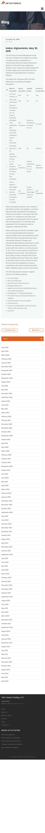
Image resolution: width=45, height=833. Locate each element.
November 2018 (6, 504)
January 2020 (6, 458)
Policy (3, 722)
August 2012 (5, 669)
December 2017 (6, 527)
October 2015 (6, 593)
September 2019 (7, 466)
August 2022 (5, 382)
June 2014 (4, 635)
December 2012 (6, 662)
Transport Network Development (12, 744)
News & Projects (6, 715)
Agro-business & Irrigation (9, 747)
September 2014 (7, 627)
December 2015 (6, 585)
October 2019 (6, 462)
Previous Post (9, 330)
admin (10, 41)
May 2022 (4, 389)
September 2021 (7, 397)
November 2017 (6, 531)
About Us (4, 712)
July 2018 (4, 516)
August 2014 (5, 631)
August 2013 (5, 646)
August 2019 (5, 470)
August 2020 (5, 439)
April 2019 (4, 485)
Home (3, 709)
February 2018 (6, 524)
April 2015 (4, 612)
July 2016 (4, 558)
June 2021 (4, 405)
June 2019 (4, 478)
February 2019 (6, 493)
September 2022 (7, 378)
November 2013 (6, 643)
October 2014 (6, 623)
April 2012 (4, 681)
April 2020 (4, 447)
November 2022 (6, 370)
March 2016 (5, 574)
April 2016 (4, 570)
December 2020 (6, 424)
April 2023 (4, 351)
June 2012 (4, 673)
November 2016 (6, 547)
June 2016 (4, 562)
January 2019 (6, 497)
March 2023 (5, 355)
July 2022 (4, 386)
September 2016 (7, 554)
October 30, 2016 (13, 39)
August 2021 (5, 401)
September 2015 (7, 597)
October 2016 (6, 550)
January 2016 (6, 581)
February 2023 (6, 359)
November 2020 (6, 428)
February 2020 (6, 455)
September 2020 (7, 435)
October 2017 (6, 535)
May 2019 (4, 481)
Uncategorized (13, 324)
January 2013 (6, 658)
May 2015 (4, 608)
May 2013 (4, 654)
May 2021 (4, 409)
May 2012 (4, 677)
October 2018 (6, 508)
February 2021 (6, 416)
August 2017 (5, 539)
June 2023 (4, 347)
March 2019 (5, 489)
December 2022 (6, 366)
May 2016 (4, 566)
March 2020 (5, 451)
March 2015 (5, 616)
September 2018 (7, 512)
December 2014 (6, 620)
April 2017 (4, 543)
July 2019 (4, 474)
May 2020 (4, 443)
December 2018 (6, 501)
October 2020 (6, 432)
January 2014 (6, 639)
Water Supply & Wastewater (10, 738)
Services (4, 719)
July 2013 (4, 650)
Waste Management (8, 735)
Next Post (36, 330)
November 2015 (6, 589)
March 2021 (5, 412)
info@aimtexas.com (17, 703)
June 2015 (4, 604)
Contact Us (5, 725)
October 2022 (6, 374)
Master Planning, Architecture (11, 741)
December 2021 (6, 393)
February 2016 (6, 577)
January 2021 (6, 420)
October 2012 (6, 666)
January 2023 (6, 363)
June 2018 (4, 520)
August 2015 (5, 600)
